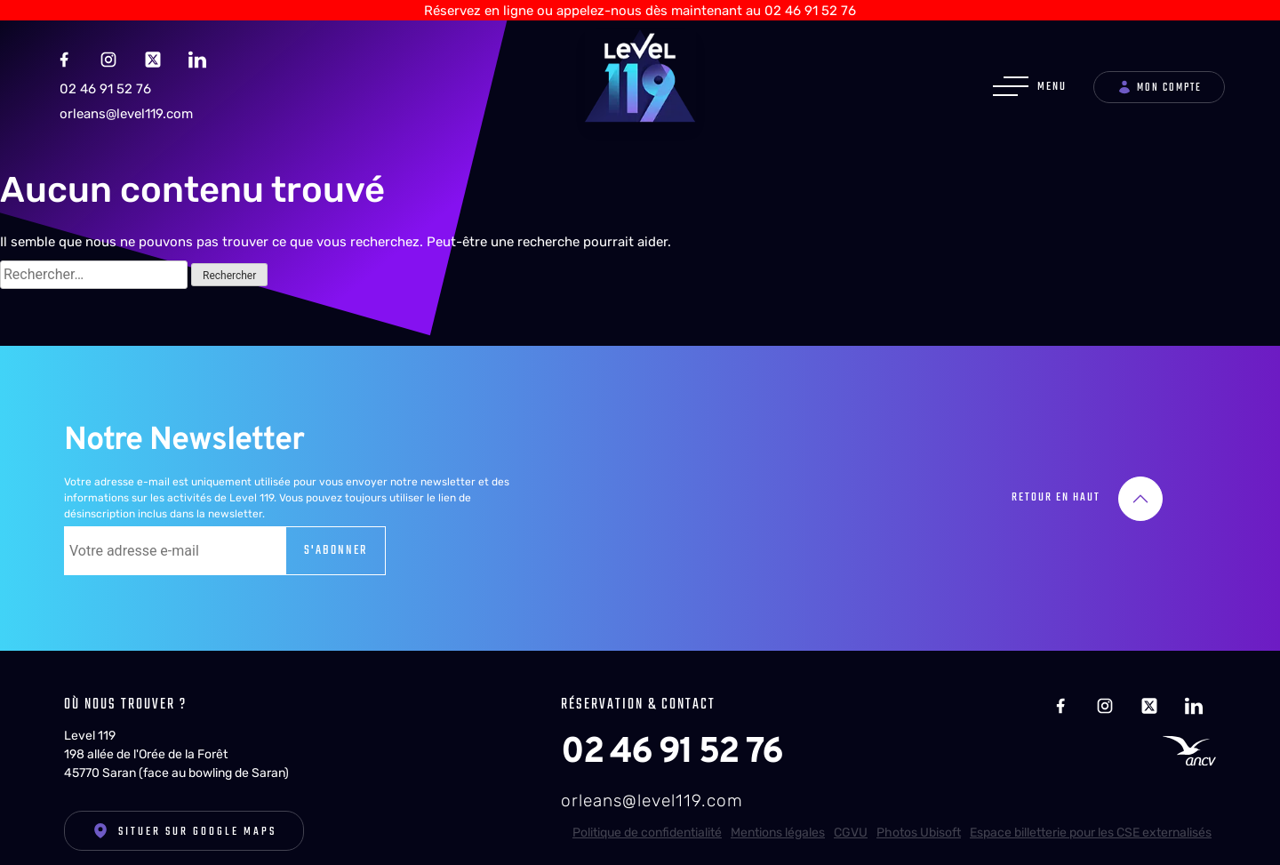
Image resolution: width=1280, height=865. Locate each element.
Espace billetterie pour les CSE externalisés (1091, 824)
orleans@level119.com (126, 106)
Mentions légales (778, 824)
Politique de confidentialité (647, 824)
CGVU (851, 824)
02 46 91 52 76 (105, 82)
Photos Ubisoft (918, 824)
